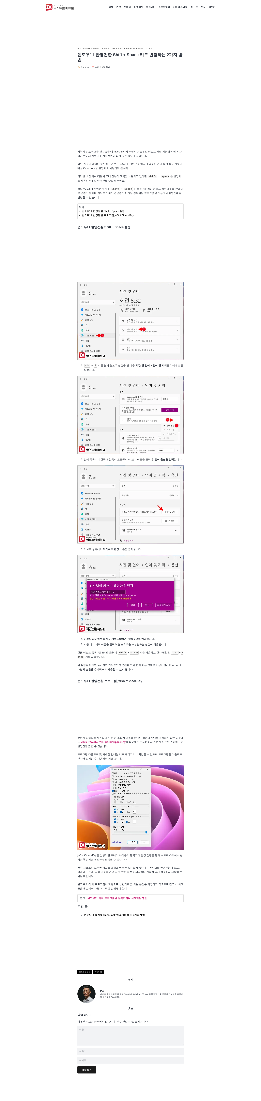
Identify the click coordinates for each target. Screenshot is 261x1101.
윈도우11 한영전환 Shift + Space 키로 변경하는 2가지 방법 (128, 48)
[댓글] (130, 1037)
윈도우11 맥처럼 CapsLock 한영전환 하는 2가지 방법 (114, 915)
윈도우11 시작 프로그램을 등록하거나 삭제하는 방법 (117, 898)
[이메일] (130, 1063)
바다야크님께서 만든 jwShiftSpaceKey (103, 742)
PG (102, 991)
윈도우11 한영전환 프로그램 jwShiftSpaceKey (108, 215)
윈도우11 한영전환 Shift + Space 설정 (103, 211)
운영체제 (86, 48)
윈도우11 (97, 48)
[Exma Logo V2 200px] (60, 7)
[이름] (130, 1053)
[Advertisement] (130, 123)
